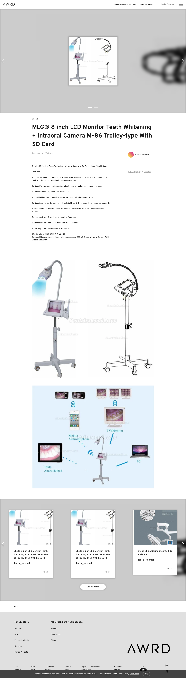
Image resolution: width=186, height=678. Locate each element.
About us (18, 629)
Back (15, 607)
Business (55, 629)
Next (183, 61)
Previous (2, 61)
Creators (18, 647)
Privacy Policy (64, 666)
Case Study (56, 635)
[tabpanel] (93, 61)
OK (146, 674)
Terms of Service (48, 666)
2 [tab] (96, 107)
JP (140, 666)
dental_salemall (143, 154)
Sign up (171, 4)
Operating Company (115, 666)
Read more (134, 674)
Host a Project (146, 4)
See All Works (93, 587)
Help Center (32, 666)
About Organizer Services (125, 4)
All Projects (19, 666)
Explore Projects (22, 641)
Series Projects (21, 653)
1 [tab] (90, 107)
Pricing (53, 641)
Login (163, 4)
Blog (16, 635)
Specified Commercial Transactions (88, 666)
